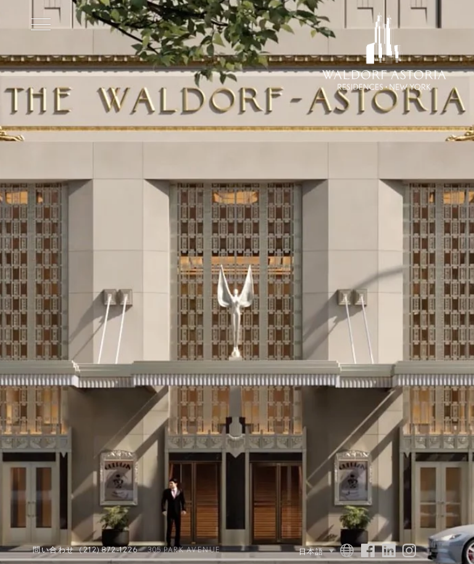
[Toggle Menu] (41, 24)
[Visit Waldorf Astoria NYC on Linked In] (389, 551)
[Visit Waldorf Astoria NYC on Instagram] (409, 551)
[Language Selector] (297, 551)
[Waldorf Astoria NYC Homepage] (384, 52)
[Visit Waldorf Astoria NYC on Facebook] (368, 551)
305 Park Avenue (184, 550)
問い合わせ (54, 550)
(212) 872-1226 (109, 550)
